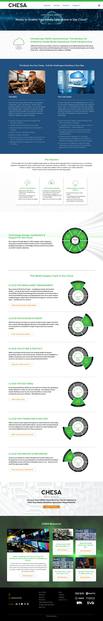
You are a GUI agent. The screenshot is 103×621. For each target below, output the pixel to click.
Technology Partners (46, 605)
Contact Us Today (51, 501)
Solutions (47, 5)
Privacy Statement (51, 616)
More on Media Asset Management (24, 305)
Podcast (42, 597)
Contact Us (76, 5)
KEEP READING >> (28, 576)
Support (61, 595)
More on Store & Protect (21, 364)
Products (66, 5)
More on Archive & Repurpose (22, 470)
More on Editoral (18, 399)
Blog (60, 592)
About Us (42, 607)
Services (57, 5)
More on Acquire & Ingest (21, 334)
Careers (61, 597)
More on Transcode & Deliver (22, 434)
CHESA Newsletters (45, 602)
